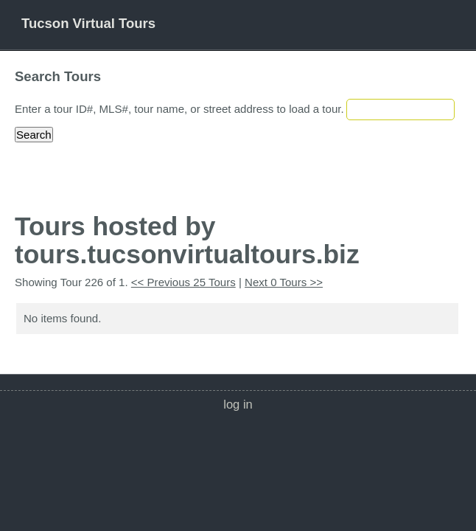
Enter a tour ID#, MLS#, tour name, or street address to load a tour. (179, 109)
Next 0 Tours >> (284, 282)
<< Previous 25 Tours (183, 282)
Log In (238, 405)
